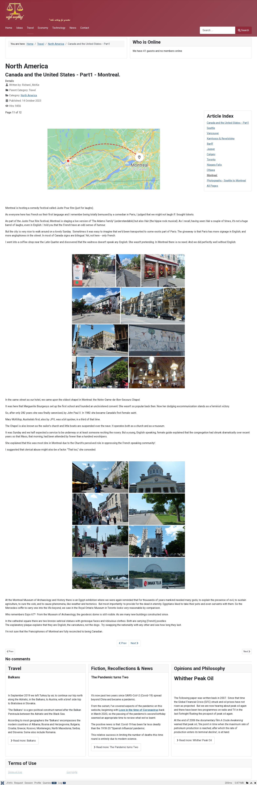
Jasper (211, 149)
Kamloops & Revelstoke (221, 138)
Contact (84, 27)
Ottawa (211, 170)
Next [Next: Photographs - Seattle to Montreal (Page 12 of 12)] (134, 643)
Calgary (211, 154)
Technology (58, 27)
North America (29, 95)
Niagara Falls (214, 164)
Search (243, 30)
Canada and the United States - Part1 (228, 122)
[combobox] (217, 30)
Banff (210, 143)
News (72, 27)
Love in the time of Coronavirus (138, 710)
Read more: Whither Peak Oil (194, 740)
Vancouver (213, 133)
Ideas (19, 27)
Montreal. (212, 175)
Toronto (211, 159)
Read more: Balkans (23, 740)
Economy (43, 27)
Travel (30, 27)
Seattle (211, 128)
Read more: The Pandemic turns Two (116, 747)
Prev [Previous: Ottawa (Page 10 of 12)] (123, 643)
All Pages (212, 185)
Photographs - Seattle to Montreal (226, 180)
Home (8, 27)
